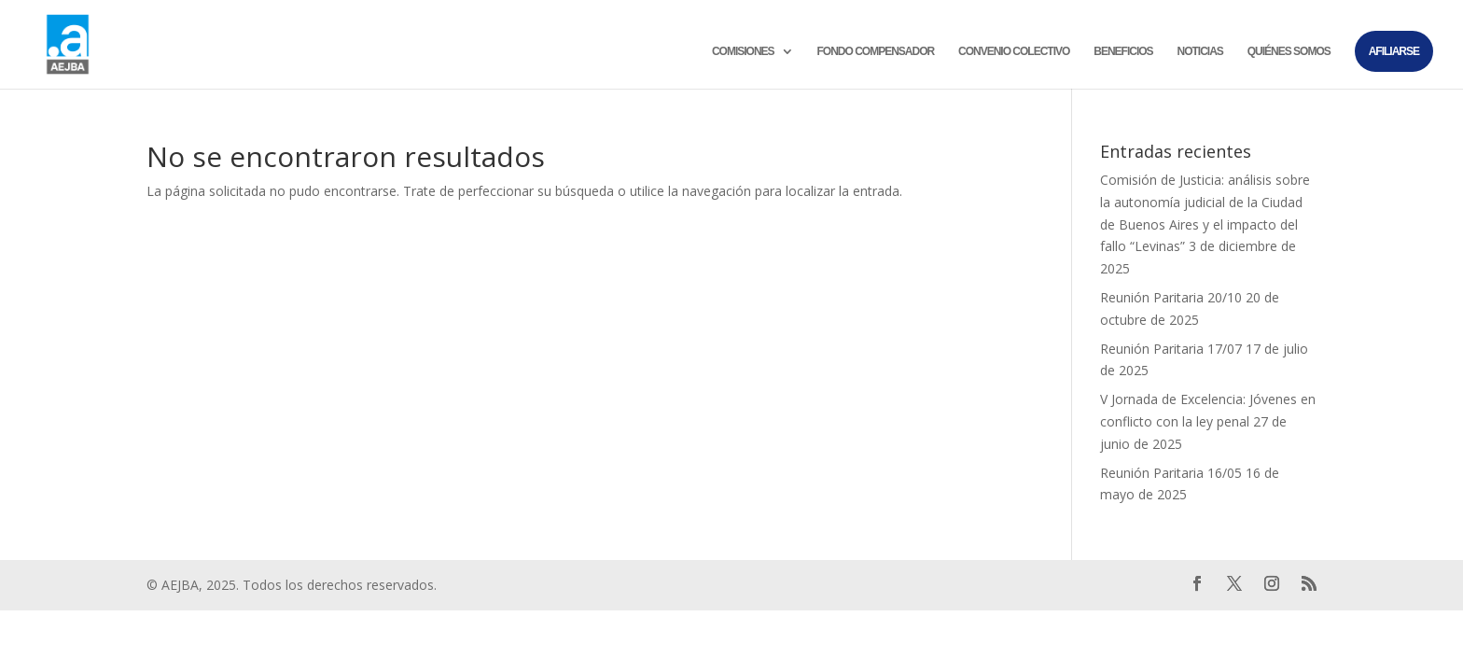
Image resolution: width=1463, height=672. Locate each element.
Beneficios (1123, 51)
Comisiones (743, 51)
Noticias (1200, 51)
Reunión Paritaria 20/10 (1171, 297)
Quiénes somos (1289, 51)
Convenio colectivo (1013, 51)
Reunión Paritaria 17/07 (1171, 348)
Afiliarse (1394, 51)
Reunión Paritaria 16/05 (1171, 473)
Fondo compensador (875, 51)
